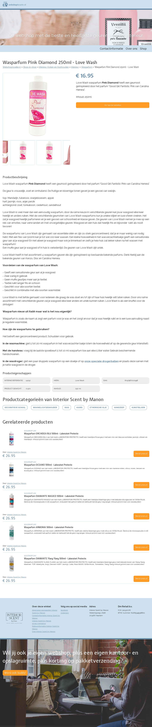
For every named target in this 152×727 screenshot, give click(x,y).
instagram (65, 613)
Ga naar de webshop (112, 105)
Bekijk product (141, 454)
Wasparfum (86, 67)
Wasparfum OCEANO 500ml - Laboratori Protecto (48, 464)
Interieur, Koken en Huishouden (54, 67)
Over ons (131, 48)
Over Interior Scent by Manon (43, 631)
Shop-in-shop (30, 67)
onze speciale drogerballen (101, 361)
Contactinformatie (111, 48)
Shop (143, 48)
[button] (36, 106)
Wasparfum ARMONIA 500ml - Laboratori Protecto (48, 527)
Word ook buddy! (15, 672)
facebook (64, 610)
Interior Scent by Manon (16, 452)
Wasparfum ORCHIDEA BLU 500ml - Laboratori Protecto (51, 433)
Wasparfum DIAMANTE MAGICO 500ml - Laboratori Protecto (54, 496)
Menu (148, 4)
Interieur (75, 67)
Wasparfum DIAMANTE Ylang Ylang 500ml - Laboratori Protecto (55, 558)
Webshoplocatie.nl (12, 67)
